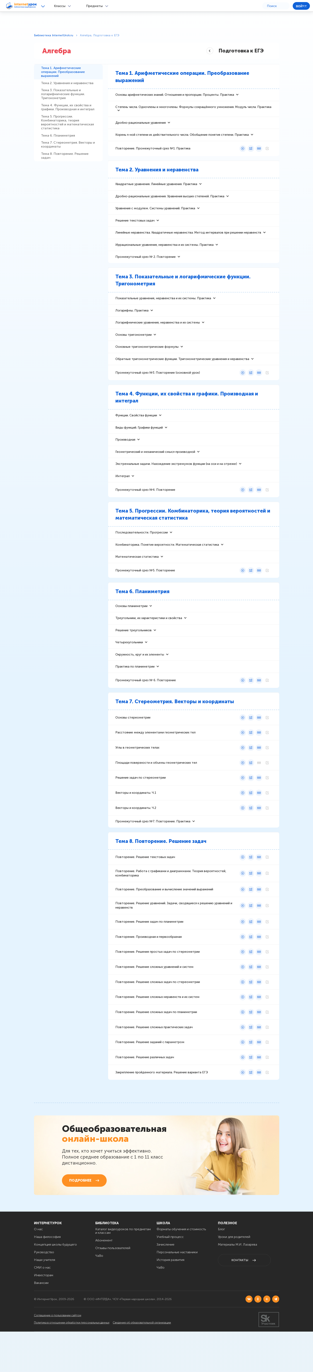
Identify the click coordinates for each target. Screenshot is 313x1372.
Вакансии (41, 1323)
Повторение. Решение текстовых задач (145, 888)
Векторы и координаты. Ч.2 (135, 838)
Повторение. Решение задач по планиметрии (149, 954)
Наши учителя (44, 1300)
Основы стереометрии (132, 745)
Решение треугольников (133, 654)
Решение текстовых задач (135, 228)
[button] (43, 6)
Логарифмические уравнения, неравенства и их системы (157, 334)
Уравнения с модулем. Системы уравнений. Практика (155, 215)
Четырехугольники (129, 667)
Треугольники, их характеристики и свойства (148, 641)
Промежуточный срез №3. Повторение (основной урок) (157, 387)
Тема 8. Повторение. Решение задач (66, 198)
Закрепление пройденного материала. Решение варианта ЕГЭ (161, 1109)
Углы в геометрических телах (137, 776)
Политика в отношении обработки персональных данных (73, 1363)
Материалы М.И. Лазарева (237, 1285)
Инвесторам (43, 1315)
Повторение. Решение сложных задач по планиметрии (156, 1047)
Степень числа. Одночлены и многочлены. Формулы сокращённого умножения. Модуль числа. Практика (193, 109)
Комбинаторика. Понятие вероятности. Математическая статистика (167, 565)
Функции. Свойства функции (136, 431)
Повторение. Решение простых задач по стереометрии (157, 985)
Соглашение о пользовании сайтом (58, 1356)
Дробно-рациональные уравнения (140, 126)
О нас (38, 1269)
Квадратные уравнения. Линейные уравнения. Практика (156, 189)
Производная (125, 456)
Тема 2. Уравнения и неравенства (58, 93)
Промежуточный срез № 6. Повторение (145, 707)
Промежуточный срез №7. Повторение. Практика (152, 852)
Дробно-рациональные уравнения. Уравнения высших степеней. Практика (169, 202)
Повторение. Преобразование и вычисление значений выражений (164, 921)
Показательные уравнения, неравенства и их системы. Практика (163, 309)
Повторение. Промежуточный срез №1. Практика (152, 153)
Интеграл (122, 495)
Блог (221, 1269)
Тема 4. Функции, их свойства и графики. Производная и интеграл (67, 130)
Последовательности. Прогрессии (141, 552)
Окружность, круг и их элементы (139, 680)
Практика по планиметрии (135, 693)
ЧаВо (99, 1296)
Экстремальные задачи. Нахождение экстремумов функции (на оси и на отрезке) (176, 482)
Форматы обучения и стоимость (181, 1269)
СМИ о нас (42, 1308)
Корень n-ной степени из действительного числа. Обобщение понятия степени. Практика (182, 139)
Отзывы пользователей (112, 1288)
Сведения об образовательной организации (151, 1363)
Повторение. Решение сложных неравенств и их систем (157, 1032)
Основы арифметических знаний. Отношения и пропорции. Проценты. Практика (174, 96)
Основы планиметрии (131, 628)
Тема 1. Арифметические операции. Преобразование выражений (64, 75)
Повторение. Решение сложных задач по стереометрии (157, 1016)
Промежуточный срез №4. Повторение (145, 509)
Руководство (44, 1292)
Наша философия (47, 1277)
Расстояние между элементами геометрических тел (155, 760)
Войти (301, 6)
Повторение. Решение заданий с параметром (149, 1078)
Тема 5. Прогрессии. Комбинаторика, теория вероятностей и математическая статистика (65, 151)
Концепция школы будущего (55, 1285)
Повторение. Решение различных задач (144, 1094)
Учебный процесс (170, 1277)
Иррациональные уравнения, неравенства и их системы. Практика (164, 254)
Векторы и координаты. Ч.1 (135, 822)
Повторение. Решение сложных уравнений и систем (154, 1000)
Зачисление (165, 1285)
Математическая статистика (137, 578)
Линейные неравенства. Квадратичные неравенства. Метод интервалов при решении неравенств (188, 241)
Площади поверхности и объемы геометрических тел (156, 791)
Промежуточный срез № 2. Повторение (145, 267)
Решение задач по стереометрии (140, 807)
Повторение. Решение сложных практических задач (154, 1063)
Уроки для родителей (234, 1277)
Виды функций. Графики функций (139, 443)
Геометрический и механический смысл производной (155, 469)
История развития (170, 1300)
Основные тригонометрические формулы (147, 360)
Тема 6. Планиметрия (59, 169)
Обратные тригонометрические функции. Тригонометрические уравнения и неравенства (182, 373)
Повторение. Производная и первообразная (148, 969)
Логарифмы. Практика (132, 322)
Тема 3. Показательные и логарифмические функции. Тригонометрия (64, 110)
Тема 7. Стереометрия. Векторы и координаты (67, 183)
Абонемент (103, 1280)
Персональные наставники (177, 1292)
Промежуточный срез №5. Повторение (145, 592)
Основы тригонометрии (133, 347)
